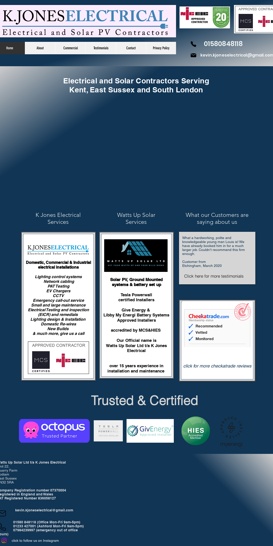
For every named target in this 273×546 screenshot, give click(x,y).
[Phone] (193, 44)
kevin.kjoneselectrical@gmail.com (44, 510)
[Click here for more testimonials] (214, 276)
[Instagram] (4, 540)
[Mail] (193, 55)
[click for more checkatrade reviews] (217, 366)
